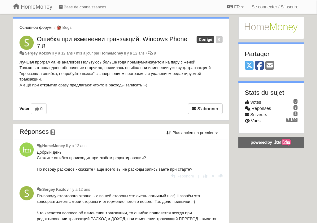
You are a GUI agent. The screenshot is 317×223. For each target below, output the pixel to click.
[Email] (269, 65)
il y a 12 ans (76, 146)
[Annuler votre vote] (213, 176)
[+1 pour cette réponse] (205, 176)
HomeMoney (111, 53)
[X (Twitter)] (249, 65)
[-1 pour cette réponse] (221, 176)
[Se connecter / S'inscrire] (275, 7)
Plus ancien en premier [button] (192, 132)
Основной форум (36, 27)
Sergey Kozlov (38, 53)
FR (235, 6)
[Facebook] (259, 65)
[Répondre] (182, 176)
